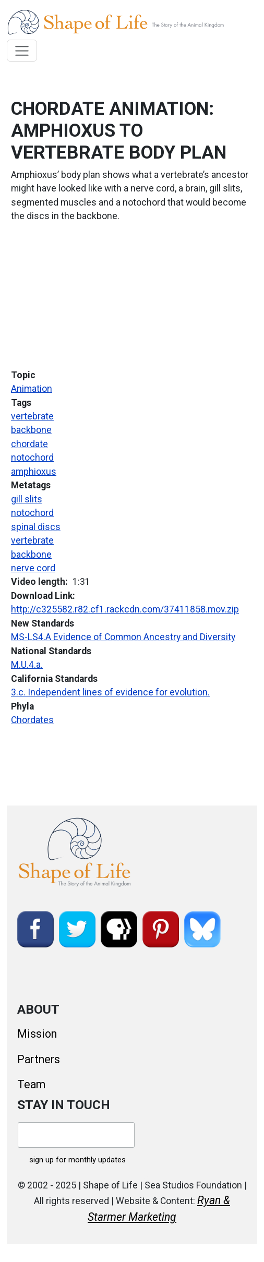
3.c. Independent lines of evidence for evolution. (110, 692)
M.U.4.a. (27, 664)
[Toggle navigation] (22, 51)
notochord (32, 457)
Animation (31, 388)
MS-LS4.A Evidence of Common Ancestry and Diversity (123, 637)
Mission (37, 1033)
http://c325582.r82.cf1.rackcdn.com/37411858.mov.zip (125, 609)
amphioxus (33, 471)
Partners (38, 1059)
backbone (31, 430)
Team (31, 1084)
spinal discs (36, 527)
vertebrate (32, 416)
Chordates (32, 720)
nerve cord (33, 568)
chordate (29, 444)
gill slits (26, 499)
